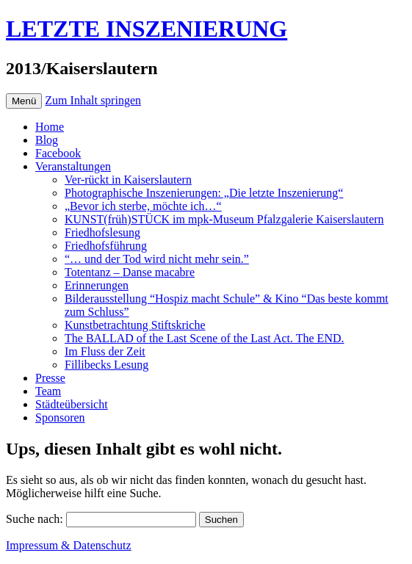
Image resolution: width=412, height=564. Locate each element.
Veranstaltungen (73, 166)
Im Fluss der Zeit (105, 351)
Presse (50, 378)
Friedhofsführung (106, 245)
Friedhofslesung (102, 232)
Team (48, 391)
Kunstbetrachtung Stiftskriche (135, 325)
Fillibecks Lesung (106, 364)
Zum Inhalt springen (93, 100)
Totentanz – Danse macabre (130, 272)
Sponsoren (60, 417)
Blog (46, 140)
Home (49, 126)
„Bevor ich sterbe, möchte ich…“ (143, 206)
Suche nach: (34, 519)
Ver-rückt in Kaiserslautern (128, 179)
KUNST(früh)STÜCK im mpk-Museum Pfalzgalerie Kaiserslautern (224, 219)
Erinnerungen (97, 285)
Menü (24, 100)
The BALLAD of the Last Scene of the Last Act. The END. (204, 338)
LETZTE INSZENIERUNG (146, 28)
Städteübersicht (71, 404)
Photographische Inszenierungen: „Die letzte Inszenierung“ (204, 193)
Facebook (58, 153)
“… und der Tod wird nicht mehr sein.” (157, 259)
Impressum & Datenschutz (68, 545)
